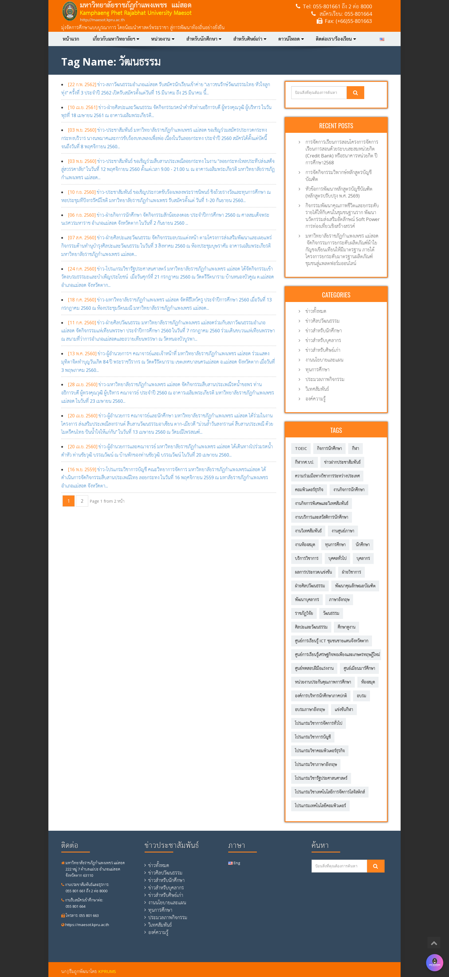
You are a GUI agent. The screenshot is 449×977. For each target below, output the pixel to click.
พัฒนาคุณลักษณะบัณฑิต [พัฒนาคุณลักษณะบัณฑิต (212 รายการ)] (355, 586)
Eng (234, 862)
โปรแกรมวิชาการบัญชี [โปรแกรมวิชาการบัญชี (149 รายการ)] (313, 737)
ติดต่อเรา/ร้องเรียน (336, 39)
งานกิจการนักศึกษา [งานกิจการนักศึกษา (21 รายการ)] (349, 489)
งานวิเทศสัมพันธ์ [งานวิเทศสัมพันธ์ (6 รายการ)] (308, 531)
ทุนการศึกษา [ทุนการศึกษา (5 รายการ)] (335, 544)
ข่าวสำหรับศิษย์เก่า (323, 350)
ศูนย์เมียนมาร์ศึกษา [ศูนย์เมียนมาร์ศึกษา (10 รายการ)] (359, 668)
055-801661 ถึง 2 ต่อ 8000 (342, 6)
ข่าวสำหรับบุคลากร (323, 340)
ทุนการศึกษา (318, 369)
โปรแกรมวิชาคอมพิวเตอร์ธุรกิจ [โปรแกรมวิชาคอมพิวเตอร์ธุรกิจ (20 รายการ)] (320, 750)
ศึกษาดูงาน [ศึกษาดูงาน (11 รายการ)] (346, 627)
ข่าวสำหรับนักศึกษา (324, 330)
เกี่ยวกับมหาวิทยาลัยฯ (116, 39)
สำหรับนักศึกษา (203, 39)
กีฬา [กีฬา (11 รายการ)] (355, 448)
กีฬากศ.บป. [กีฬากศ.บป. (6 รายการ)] (304, 462)
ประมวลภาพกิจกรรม (325, 379)
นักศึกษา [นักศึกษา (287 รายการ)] (363, 544)
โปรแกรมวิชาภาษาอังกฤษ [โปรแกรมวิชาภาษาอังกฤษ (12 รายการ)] (316, 764)
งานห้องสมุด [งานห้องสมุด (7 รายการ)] (305, 544)
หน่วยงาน (162, 39)
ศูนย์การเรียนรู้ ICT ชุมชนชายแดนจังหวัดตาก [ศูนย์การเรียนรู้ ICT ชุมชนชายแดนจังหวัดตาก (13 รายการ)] (331, 641)
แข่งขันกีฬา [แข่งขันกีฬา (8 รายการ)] (344, 709)
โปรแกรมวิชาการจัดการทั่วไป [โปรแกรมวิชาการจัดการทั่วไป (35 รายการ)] (318, 723)
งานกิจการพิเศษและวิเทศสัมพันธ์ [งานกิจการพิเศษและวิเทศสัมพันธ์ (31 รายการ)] (321, 503)
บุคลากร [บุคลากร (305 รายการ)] (363, 558)
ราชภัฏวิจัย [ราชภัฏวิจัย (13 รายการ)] (304, 613)
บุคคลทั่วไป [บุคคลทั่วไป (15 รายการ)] (337, 558)
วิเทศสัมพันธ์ (317, 389)
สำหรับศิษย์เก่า (249, 39)
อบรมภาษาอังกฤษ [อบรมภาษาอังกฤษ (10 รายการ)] (310, 709)
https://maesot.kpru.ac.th (85, 924)
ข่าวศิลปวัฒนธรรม (323, 321)
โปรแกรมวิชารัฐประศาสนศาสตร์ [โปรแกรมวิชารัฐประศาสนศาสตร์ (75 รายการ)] (321, 778)
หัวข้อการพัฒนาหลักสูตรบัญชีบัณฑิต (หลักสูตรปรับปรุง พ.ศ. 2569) (339, 192)
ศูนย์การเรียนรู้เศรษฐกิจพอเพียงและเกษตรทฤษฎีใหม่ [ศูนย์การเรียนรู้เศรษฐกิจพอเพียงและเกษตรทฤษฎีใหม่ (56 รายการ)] (337, 654)
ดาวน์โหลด (291, 39)
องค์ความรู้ (316, 399)
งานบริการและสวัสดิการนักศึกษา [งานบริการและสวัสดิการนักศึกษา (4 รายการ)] (321, 517)
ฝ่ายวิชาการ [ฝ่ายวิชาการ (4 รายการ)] (351, 572)
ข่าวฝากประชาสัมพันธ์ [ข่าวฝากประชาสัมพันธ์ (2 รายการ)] (342, 462)
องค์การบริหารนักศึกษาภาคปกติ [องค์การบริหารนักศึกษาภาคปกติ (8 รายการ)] (321, 695)
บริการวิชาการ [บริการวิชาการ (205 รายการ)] (306, 558)
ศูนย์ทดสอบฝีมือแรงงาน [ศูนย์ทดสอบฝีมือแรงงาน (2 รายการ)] (314, 668)
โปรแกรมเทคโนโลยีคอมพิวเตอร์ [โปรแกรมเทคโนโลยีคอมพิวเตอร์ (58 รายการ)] (320, 805)
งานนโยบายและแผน (324, 360)
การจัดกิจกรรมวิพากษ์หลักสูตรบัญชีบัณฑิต (339, 175)
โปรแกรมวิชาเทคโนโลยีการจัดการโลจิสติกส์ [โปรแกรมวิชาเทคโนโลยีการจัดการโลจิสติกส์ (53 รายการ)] (330, 792)
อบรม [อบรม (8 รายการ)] (361, 695)
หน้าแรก (71, 39)
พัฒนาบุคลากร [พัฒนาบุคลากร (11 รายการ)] (307, 599)
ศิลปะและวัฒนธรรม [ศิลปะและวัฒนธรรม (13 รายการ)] (311, 627)
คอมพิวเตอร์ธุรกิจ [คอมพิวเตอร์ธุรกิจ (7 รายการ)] (309, 489)
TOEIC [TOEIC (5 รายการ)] (301, 448)
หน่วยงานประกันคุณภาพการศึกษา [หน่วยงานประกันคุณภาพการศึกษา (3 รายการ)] (323, 682)
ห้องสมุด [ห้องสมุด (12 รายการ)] (368, 682)
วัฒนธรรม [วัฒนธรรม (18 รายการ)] (331, 613)
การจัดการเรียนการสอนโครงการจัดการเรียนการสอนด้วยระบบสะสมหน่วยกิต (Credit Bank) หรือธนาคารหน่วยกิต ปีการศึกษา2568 (342, 152)
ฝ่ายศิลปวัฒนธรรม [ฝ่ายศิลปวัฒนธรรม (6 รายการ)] (310, 586)
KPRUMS (107, 971)
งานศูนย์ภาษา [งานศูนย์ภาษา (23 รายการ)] (343, 531)
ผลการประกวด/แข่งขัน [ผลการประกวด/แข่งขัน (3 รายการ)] (313, 572)
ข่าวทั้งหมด (316, 311)
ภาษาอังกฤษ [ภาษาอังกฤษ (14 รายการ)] (339, 599)
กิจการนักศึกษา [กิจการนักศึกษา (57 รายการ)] (329, 448)
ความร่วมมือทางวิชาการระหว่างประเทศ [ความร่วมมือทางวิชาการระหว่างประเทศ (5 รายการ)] (327, 476)
